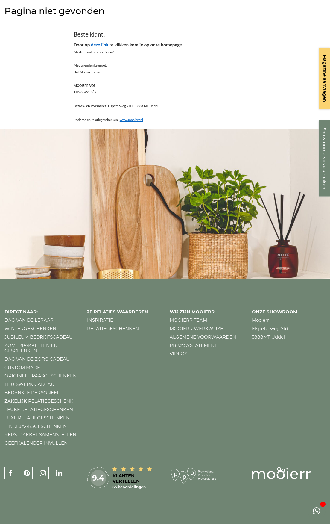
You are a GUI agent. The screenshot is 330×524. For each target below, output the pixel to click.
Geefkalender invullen (36, 443)
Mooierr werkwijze (196, 328)
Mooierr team (188, 320)
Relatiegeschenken (113, 328)
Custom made (22, 367)
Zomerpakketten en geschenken (30, 348)
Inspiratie (100, 320)
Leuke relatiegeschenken (38, 409)
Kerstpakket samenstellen (40, 434)
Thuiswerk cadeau (29, 384)
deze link (99, 45)
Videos (178, 354)
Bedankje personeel (32, 392)
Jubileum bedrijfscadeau (38, 337)
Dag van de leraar (29, 320)
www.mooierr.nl (131, 120)
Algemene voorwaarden (203, 337)
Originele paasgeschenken (40, 376)
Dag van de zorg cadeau (37, 359)
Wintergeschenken (30, 328)
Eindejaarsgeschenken (35, 426)
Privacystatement (193, 345)
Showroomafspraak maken (324, 158)
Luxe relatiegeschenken (37, 418)
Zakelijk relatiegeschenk (38, 401)
